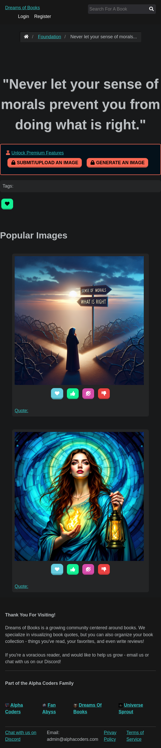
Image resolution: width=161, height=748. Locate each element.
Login (23, 16)
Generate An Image (117, 162)
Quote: (21, 410)
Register (42, 16)
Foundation (49, 36)
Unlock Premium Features (37, 152)
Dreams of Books (22, 7)
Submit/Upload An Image (44, 162)
